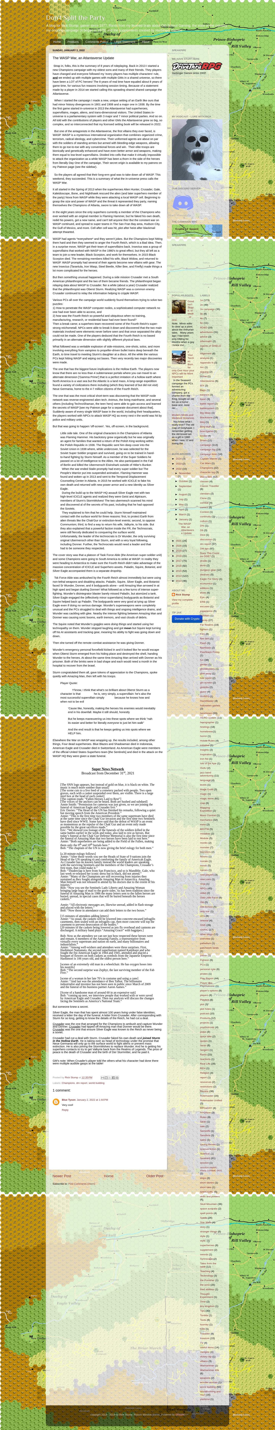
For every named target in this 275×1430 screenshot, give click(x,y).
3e (201, 313)
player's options (209, 990)
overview (205, 938)
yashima (205, 1399)
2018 (179, 555)
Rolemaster (206, 1095)
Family (204, 620)
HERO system (208, 717)
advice (204, 336)
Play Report (207, 978)
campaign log (207, 449)
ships (203, 1178)
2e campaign (207, 309)
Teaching (205, 1271)
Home (57, 41)
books (203, 435)
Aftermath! (206, 341)
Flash (203, 643)
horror (203, 736)
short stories (207, 1182)
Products (73, 41)
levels (203, 784)
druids (203, 560)
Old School (206, 906)
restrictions (206, 1086)
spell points (206, 1213)
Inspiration (206, 754)
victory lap (206, 1356)
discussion (206, 539)
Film (202, 634)
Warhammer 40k (209, 1370)
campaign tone (208, 454)
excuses (205, 606)
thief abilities (207, 1289)
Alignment (206, 353)
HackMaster (207, 701)
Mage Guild (206, 789)
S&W (203, 1121)
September (185, 486)
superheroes (207, 1245)
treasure (205, 1338)
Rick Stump (183, 594)
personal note (208, 969)
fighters (204, 629)
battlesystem (207, 408)
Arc (202, 367)
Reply (65, 1109)
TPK (202, 1329)
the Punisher (207, 1280)
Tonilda (204, 1315)
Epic (202, 597)
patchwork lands (209, 947)
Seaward (205, 1158)
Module (204, 838)
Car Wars (205, 463)
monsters (205, 852)
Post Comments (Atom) (81, 1183)
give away (206, 673)
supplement (207, 1249)
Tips (202, 1310)
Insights (204, 749)
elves (203, 592)
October (184, 481)
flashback (205, 647)
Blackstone (206, 417)
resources (205, 1082)
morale (204, 861)
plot (202, 1004)
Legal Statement (124, 41)
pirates (204, 973)
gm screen (206, 682)
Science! (205, 1153)
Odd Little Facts (209, 897)
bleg (202, 422)
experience (206, 611)
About (145, 41)
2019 (179, 550)
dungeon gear (208, 570)
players (204, 995)
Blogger (179, 1414)
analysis (204, 358)
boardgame (206, 431)
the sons (205, 1284)
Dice (202, 534)
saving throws (208, 1144)
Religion (204, 1072)
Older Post (154, 1176)
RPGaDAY (206, 1108)
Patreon (204, 960)
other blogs (206, 934)
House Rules (207, 740)
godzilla (204, 687)
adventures (206, 332)
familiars (205, 615)
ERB (202, 601)
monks (204, 842)
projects (204, 1022)
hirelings (205, 727)
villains (204, 1361)
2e (201, 304)
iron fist (204, 758)
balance (204, 394)
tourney (204, 1324)
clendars (205, 493)
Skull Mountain (208, 1204)
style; (203, 1240)
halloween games (210, 705)
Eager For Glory (209, 579)
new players (207, 874)
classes (204, 481)
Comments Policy (96, 41)
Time (203, 1301)
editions (204, 588)
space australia (209, 1208)
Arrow (203, 376)
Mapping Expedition (206, 809)
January (184, 519)
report (203, 1077)
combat (204, 502)
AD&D (203, 327)
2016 (179, 565)
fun (202, 659)
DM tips (204, 548)
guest (203, 691)
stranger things (208, 1231)
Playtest (204, 999)
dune (203, 565)
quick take (206, 1036)
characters (206, 476)
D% (202, 525)
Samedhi (205, 1130)
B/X (202, 385)
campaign (205, 445)
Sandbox (205, 1135)
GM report (206, 678)
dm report (81, 1083)
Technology (206, 1275)
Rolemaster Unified (211, 1100)
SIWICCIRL (207, 1191)
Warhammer (207, 1365)
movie (203, 865)
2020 (179, 545)
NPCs (203, 888)
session (204, 1162)
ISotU (203, 768)
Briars (203, 440)
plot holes (205, 1008)
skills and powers (210, 1196)
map (202, 803)
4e (201, 318)
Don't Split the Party (75, 17)
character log (207, 472)
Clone (203, 498)
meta (203, 824)
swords (204, 1254)
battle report (207, 403)
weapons (205, 1378)
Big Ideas (205, 412)
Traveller (205, 1333)
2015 (179, 571)
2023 (179, 463)
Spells (203, 1217)
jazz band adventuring (207, 774)
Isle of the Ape (208, 763)
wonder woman (209, 1382)
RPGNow (205, 1112)
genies (204, 664)
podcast (204, 1013)
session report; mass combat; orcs (211, 1169)
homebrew (206, 731)
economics (206, 583)
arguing (204, 371)
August (183, 494)
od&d (203, 893)
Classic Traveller (209, 486)
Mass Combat (208, 815)
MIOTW (204, 829)
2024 (179, 458)
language (205, 780)
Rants (203, 1054)
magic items (207, 798)
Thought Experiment (206, 1295)
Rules (203, 1117)
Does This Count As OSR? (209, 555)
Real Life (205, 1063)
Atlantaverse (207, 381)
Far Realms (207, 624)
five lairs (205, 638)
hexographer (207, 722)
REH (203, 1068)
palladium (205, 943)
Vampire (204, 1352)
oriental (204, 920)
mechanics (206, 819)
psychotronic (207, 1027)
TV (201, 1342)
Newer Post (62, 1176)
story (203, 1227)
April (182, 509)
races (203, 1045)
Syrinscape (206, 1258)
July (181, 499)
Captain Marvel (209, 458)
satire (203, 1139)
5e (201, 323)
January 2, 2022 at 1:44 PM (92, 1099)
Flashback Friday (210, 652)
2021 (179, 540)
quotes (204, 1041)
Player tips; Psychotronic (207, 984)
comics (204, 507)
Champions (68, 1083)
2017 (179, 560)
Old (202, 902)
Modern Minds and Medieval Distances (183, 416)
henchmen (206, 713)
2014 (179, 575)
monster (204, 847)
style (202, 1236)
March (183, 514)
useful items (207, 1347)
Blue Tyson (69, 1099)
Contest (204, 512)
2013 (179, 580)
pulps (203, 1031)
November (185, 473)
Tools (203, 1320)
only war (205, 911)
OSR (203, 925)
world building (96, 1083)
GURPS (204, 696)
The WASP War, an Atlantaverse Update (186, 528)
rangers (204, 1050)
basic (203, 399)
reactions (205, 1059)
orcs (202, 916)
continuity (205, 516)
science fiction (208, 1149)
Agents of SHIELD (210, 345)
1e (201, 300)
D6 (201, 530)
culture (204, 521)
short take (205, 1187)
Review (204, 1091)
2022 (179, 468)
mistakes (205, 833)
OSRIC (204, 929)
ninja (203, 883)
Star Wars (206, 1222)
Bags (203, 390)
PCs (202, 964)
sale (202, 1126)
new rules (205, 879)
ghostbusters (207, 668)
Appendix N (207, 362)
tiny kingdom (207, 1306)
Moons (204, 856)
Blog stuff (205, 426)
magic (203, 794)
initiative (204, 745)
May (181, 504)
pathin (203, 955)
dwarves (205, 574)
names (204, 870)
